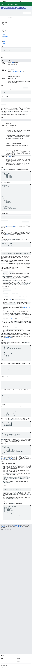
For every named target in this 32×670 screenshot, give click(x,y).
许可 (15, 234)
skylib (27, 520)
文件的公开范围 (8, 223)
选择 (4, 41)
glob (4, 39)
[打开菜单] (2, 1)
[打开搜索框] (18, 1)
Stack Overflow (19, 661)
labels (12, 62)
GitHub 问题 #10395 (26, 307)
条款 (2, 665)
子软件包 (4, 43)
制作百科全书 (10, 17)
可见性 (20, 109)
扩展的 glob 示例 (8, 337)
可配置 (17, 439)
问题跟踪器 (18, 658)
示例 (10, 299)
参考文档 (5, 17)
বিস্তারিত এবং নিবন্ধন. (22, 8)
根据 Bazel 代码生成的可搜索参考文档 (9, 4)
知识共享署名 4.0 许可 (16, 525)
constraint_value (12, 458)
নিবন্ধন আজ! (22, 7)
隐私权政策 (5, 665)
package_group (5, 36)
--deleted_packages (11, 318)
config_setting (4, 458)
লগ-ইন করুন (29, 1)
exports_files (5, 38)
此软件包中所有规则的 (16, 71)
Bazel (2, 17)
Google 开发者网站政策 (18, 526)
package (7, 234)
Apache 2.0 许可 (3, 526)
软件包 (4, 34)
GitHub (2, 658)
